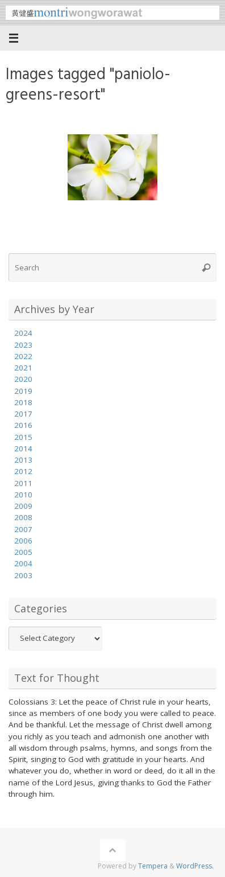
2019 (23, 391)
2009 (23, 506)
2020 (23, 379)
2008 (23, 517)
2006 (23, 541)
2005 (23, 552)
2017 (23, 414)
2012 (23, 471)
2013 (23, 460)
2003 (23, 575)
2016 (23, 425)
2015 (23, 437)
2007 (23, 529)
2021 (23, 368)
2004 (23, 563)
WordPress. (195, 866)
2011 (23, 483)
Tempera (153, 866)
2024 (23, 333)
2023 (23, 345)
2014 (23, 448)
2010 (23, 494)
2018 (23, 402)
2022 (23, 356)
